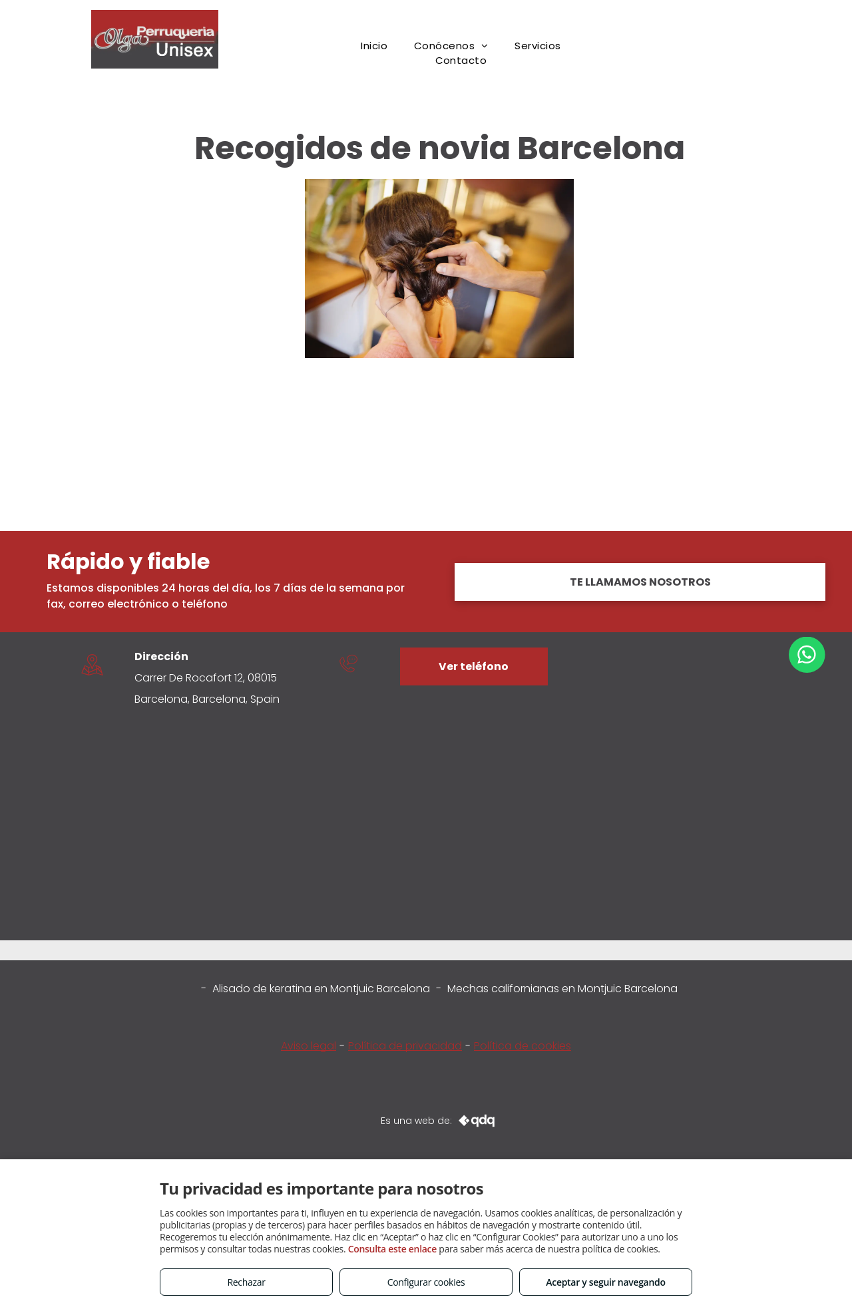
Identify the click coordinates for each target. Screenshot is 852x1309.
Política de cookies (522, 1045)
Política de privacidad (405, 1045)
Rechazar (246, 1282)
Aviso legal (308, 1045)
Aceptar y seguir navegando (605, 1282)
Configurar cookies (426, 1282)
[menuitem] (374, 46)
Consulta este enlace (392, 1248)
